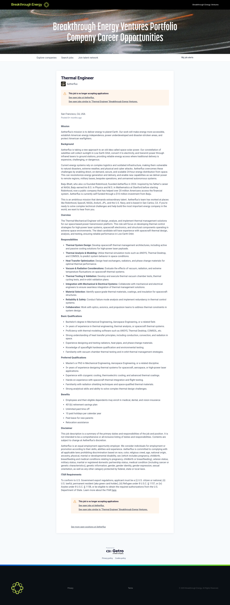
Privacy (70, 588)
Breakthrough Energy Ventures (205, 5)
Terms (130, 588)
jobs (67, 57)
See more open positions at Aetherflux (88, 527)
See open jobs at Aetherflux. (81, 97)
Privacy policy (107, 558)
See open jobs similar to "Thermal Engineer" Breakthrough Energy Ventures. (103, 101)
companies (46, 57)
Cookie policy (120, 558)
